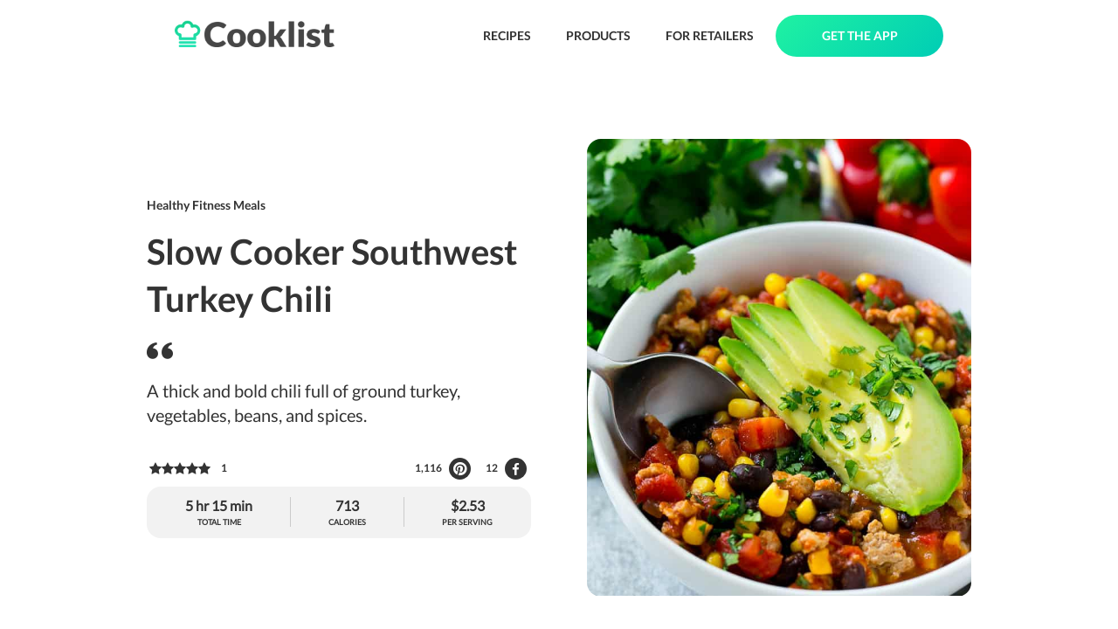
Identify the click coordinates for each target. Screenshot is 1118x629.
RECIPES (507, 35)
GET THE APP (860, 35)
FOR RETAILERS (710, 35)
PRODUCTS (598, 35)
